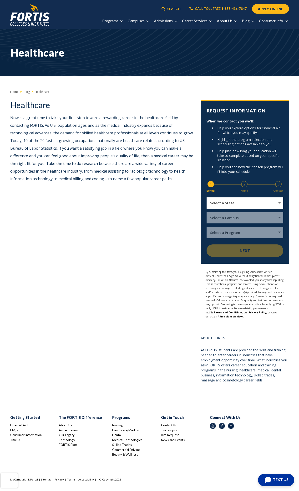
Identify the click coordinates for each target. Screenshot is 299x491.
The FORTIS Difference (80, 417)
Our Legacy (67, 435)
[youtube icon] (213, 426)
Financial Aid (19, 425)
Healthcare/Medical (125, 430)
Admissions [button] (165, 20)
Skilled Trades (122, 445)
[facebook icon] (222, 426)
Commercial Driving (126, 450)
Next (245, 250)
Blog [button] (248, 20)
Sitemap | (48, 479)
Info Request (170, 435)
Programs (121, 417)
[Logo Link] (30, 15)
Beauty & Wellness (125, 454)
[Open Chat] (276, 480)
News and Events (173, 440)
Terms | (72, 479)
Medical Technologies (127, 440)
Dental (117, 435)
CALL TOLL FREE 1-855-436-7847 (218, 9)
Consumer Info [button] (273, 20)
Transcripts (169, 430)
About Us (65, 425)
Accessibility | (87, 479)
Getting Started (25, 417)
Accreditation (68, 430)
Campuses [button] (138, 20)
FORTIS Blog (68, 445)
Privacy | (61, 479)
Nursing (117, 425)
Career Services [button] (197, 20)
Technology (67, 440)
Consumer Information (26, 435)
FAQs (14, 430)
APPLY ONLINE (270, 9)
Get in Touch (172, 417)
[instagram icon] (231, 426)
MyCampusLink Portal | (25, 479)
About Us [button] (227, 20)
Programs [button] (112, 20)
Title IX (15, 440)
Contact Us (169, 425)
